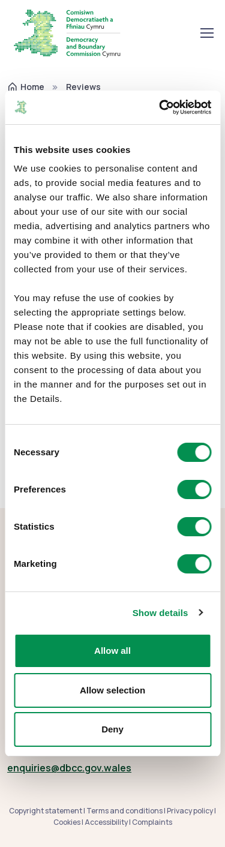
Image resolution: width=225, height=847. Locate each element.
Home (25, 86)
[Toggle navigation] (206, 33)
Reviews (83, 86)
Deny (112, 729)
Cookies (66, 822)
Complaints (152, 822)
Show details (160, 613)
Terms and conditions (124, 811)
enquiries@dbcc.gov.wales (69, 767)
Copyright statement (45, 811)
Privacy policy (190, 811)
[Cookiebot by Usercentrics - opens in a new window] (160, 107)
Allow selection (112, 690)
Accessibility (106, 822)
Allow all (112, 650)
